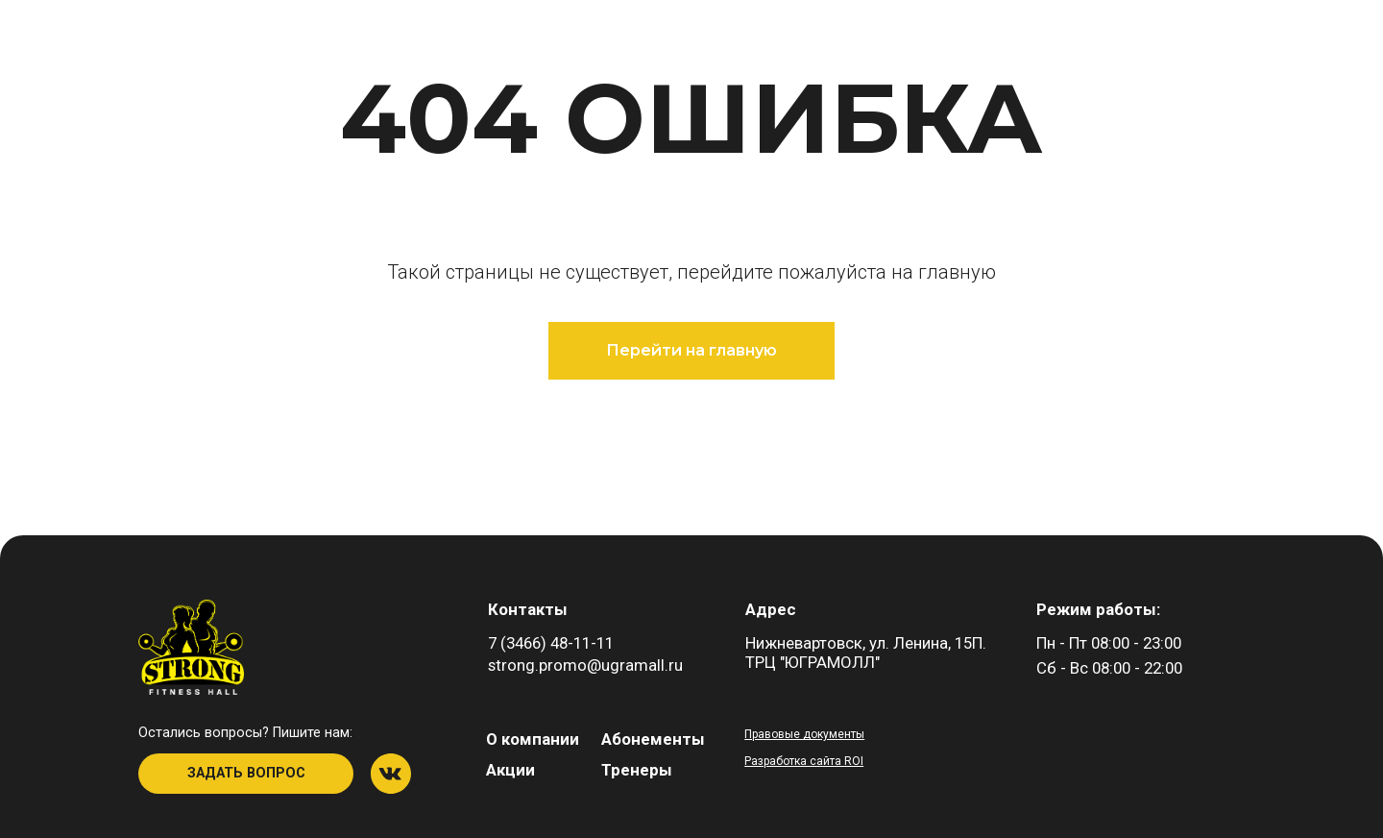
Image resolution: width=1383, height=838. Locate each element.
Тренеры (636, 769)
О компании (532, 739)
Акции (510, 769)
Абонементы (653, 739)
